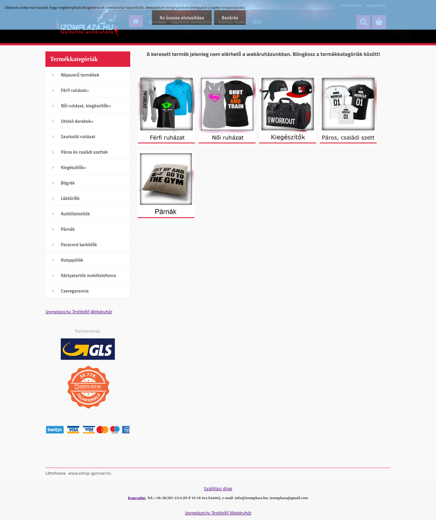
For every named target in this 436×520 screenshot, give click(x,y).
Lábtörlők (70, 198)
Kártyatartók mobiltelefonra (88, 275)
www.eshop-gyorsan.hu (89, 473)
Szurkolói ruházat (78, 136)
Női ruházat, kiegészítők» (86, 105)
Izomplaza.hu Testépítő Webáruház (78, 311)
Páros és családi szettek (84, 152)
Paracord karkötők (79, 244)
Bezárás (230, 17)
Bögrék (68, 182)
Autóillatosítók (75, 213)
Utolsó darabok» (77, 121)
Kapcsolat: (137, 497)
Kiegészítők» (73, 167)
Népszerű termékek (80, 74)
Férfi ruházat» (75, 90)
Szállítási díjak (218, 488)
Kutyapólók (72, 260)
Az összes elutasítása (181, 17)
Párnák (68, 229)
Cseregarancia (75, 290)
